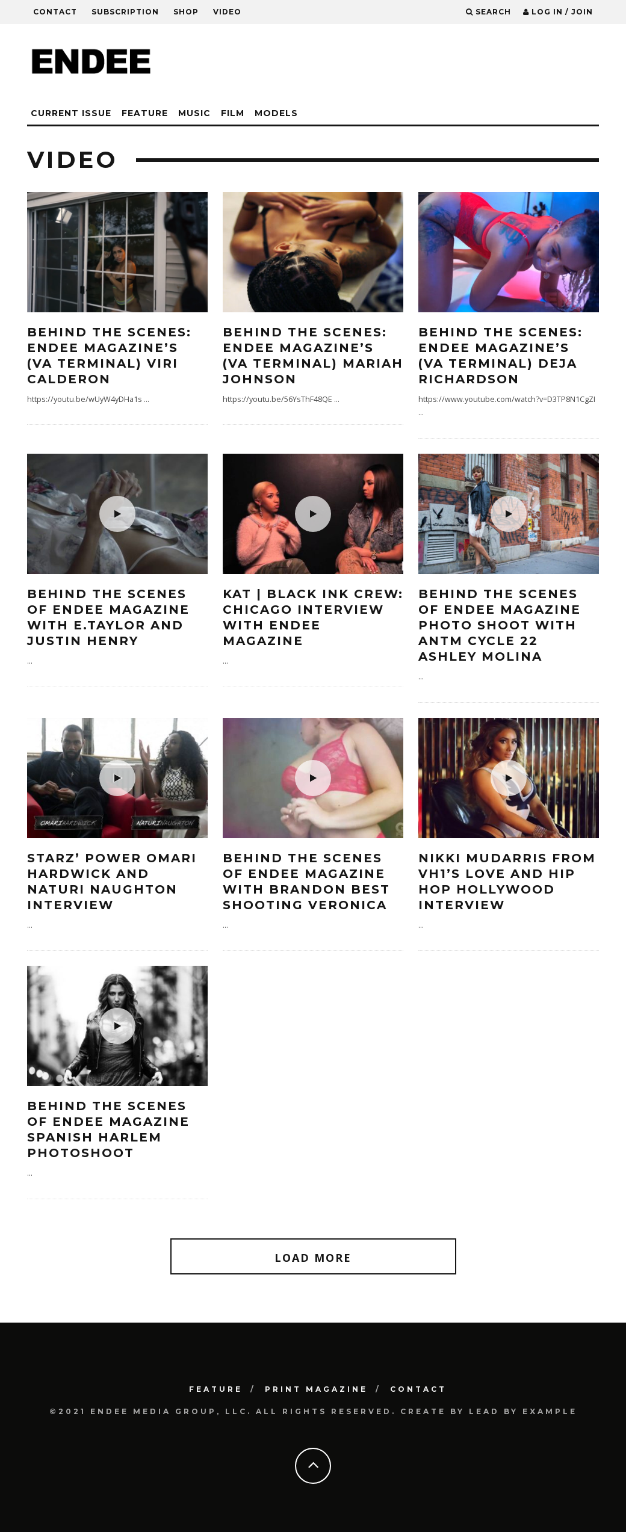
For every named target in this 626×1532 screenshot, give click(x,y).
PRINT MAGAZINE (316, 1389)
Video (227, 11)
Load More (313, 1257)
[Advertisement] (380, 63)
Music (194, 113)
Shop (186, 11)
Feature (145, 113)
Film (232, 113)
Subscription (125, 11)
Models (276, 113)
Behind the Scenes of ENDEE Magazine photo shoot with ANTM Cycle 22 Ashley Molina (499, 625)
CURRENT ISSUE (71, 113)
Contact (55, 11)
